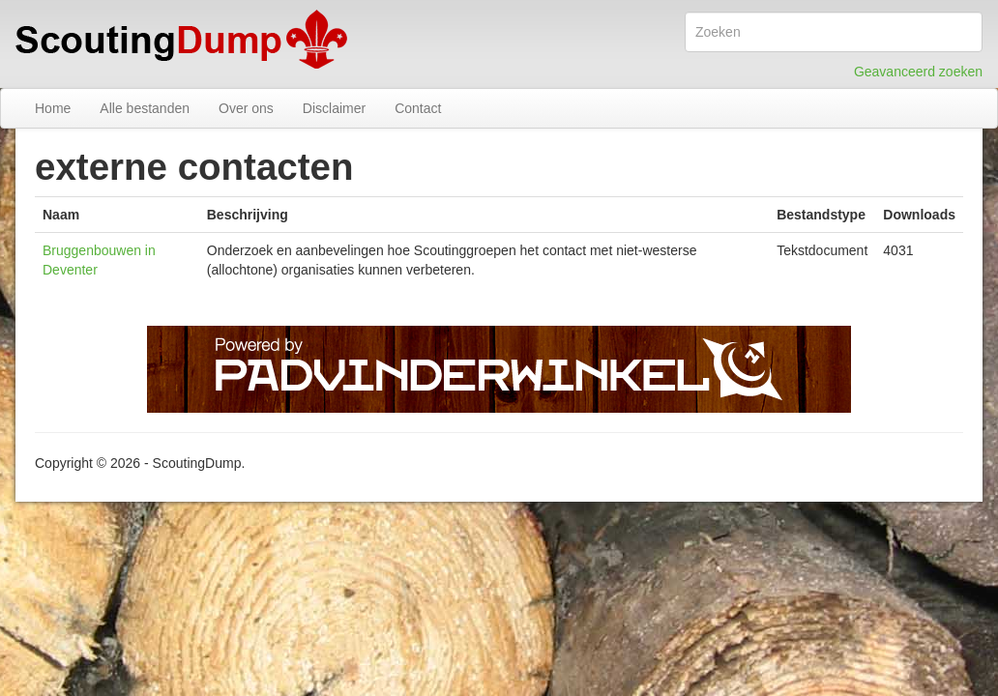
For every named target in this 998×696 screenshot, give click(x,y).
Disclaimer (334, 108)
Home (53, 108)
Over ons (246, 108)
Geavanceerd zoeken (918, 71)
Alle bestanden (145, 108)
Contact (418, 108)
